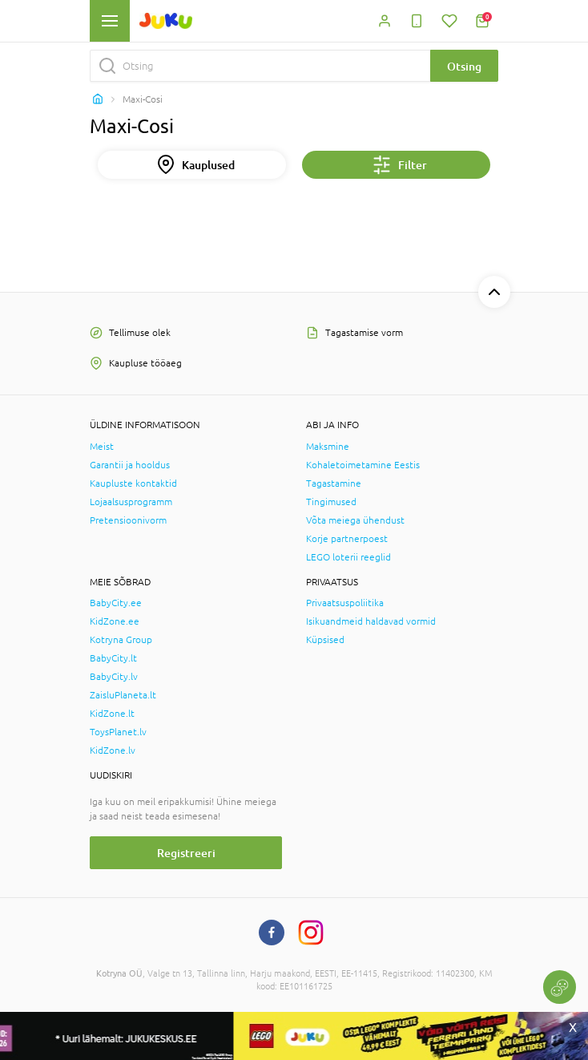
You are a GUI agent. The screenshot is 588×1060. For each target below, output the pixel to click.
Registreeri (186, 853)
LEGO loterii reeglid (348, 557)
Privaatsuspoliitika (345, 603)
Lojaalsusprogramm (131, 502)
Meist (102, 446)
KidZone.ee (114, 621)
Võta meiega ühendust (355, 520)
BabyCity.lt (113, 658)
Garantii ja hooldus (130, 465)
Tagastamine (333, 483)
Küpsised (325, 639)
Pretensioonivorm (128, 520)
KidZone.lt (112, 713)
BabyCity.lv (114, 676)
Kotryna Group (121, 639)
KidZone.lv (112, 750)
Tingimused (331, 502)
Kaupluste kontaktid (133, 483)
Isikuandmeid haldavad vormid (371, 621)
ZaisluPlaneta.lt (123, 695)
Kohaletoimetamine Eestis (363, 465)
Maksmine (327, 446)
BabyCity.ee (116, 603)
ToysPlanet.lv (118, 732)
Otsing (464, 66)
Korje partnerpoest (347, 538)
